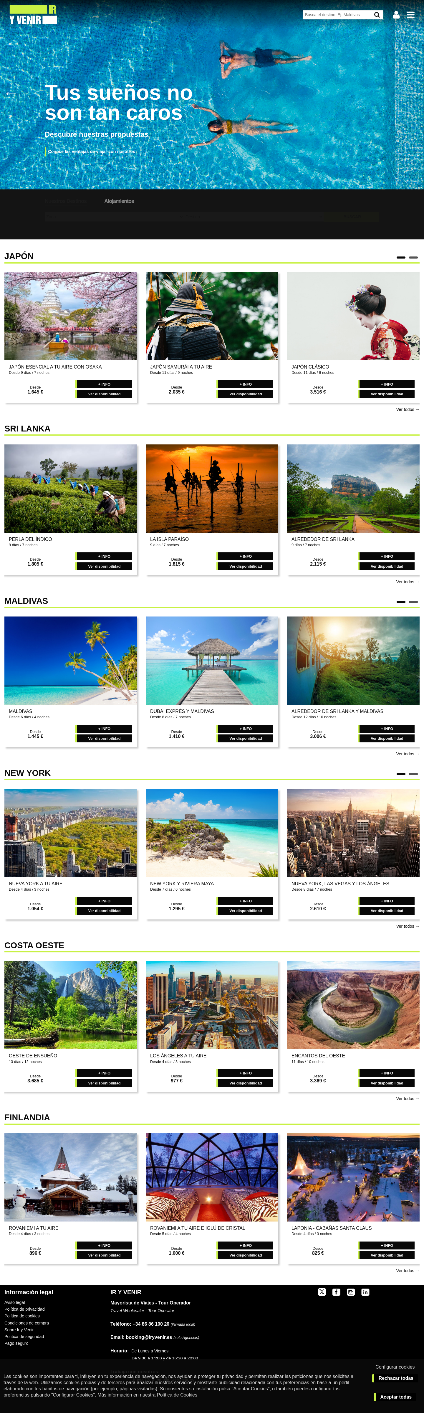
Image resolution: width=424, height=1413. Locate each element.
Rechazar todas (396, 1378)
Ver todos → (408, 409)
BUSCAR (352, 216)
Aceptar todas (396, 1396)
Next (413, 93)
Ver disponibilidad (104, 394)
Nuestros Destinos (66, 201)
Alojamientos (119, 201)
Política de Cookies (177, 1394)
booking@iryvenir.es (141, 1337)
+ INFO (104, 384)
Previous (11, 93)
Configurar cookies (395, 1366)
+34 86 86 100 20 (150, 1324)
